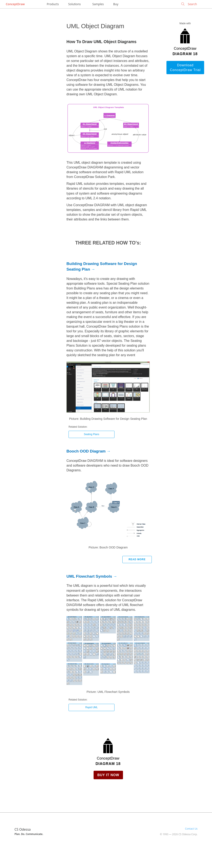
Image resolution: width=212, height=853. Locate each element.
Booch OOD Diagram (86, 451)
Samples (98, 4)
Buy (115, 4)
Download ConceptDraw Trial (185, 67)
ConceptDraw (15, 4)
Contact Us (191, 828)
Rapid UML (91, 707)
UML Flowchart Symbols (89, 576)
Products (53, 4)
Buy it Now (108, 775)
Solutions (74, 4)
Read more (137, 559)
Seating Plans (91, 434)
